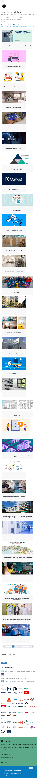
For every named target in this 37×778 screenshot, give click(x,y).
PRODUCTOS (32, 26)
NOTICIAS (3, 28)
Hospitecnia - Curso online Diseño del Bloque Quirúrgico (16, 678)
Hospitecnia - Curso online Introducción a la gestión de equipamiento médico (20, 681)
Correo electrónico (5, 657)
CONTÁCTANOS (4, 762)
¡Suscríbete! (4, 662)
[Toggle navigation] (3, 1)
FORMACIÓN (3, 760)
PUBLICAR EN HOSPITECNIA (6, 754)
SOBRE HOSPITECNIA (5, 751)
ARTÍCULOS (3, 26)
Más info (14, 776)
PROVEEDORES (8, 28)
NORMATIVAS (15, 26)
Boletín (13, 654)
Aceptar (30, 767)
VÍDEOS (27, 26)
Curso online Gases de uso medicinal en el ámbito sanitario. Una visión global (20, 671)
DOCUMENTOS (9, 26)
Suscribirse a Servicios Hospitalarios (8, 650)
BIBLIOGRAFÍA (22, 26)
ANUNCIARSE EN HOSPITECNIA (7, 757)
